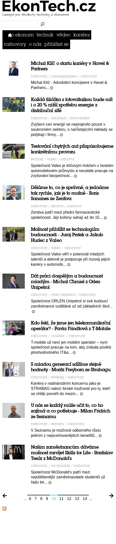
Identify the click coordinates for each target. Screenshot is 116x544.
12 (69, 499)
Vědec (63, 35)
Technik (45, 35)
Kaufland (58, 118)
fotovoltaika (80, 118)
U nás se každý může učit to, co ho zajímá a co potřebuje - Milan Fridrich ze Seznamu (70, 411)
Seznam (57, 424)
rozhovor (67, 159)
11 (61, 499)
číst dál (51, 87)
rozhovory (89, 76)
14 (85, 499)
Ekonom (24, 35)
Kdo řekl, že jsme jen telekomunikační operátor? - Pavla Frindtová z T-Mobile (70, 326)
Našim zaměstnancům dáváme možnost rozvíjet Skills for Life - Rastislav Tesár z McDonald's (72, 452)
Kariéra (81, 35)
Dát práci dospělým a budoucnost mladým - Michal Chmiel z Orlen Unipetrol (67, 281)
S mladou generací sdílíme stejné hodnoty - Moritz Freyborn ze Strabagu (70, 367)
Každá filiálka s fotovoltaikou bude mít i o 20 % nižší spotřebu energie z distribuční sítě (71, 105)
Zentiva (57, 206)
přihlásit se (56, 44)
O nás (35, 44)
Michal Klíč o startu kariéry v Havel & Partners (70, 66)
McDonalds (60, 466)
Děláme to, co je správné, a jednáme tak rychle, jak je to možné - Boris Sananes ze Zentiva (70, 193)
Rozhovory (15, 44)
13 (77, 499)
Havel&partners (64, 76)
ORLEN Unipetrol (63, 295)
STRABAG (57, 377)
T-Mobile (58, 336)
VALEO (51, 159)
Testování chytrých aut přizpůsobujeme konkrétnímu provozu (72, 149)
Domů (11, 35)
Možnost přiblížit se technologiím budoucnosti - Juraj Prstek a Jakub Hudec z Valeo (67, 235)
